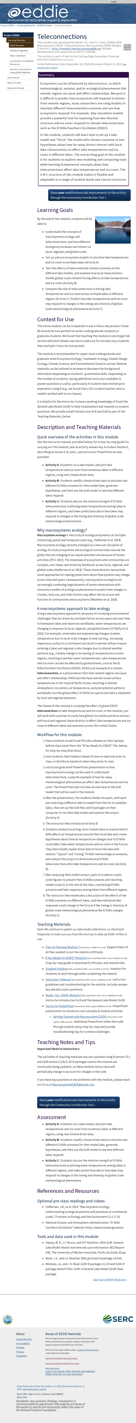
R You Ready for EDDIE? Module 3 (66, 958)
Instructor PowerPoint (60, 1006)
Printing (20, 1347)
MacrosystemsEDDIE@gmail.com (73, 1085)
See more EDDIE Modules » (110, 1280)
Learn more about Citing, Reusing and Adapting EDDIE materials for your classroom (70, 1373)
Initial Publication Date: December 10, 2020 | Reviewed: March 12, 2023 (81, 65)
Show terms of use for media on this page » (63, 1363)
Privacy (20, 1351)
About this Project (15, 88)
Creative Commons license (88, 1350)
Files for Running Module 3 (62, 947)
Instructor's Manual (58, 979)
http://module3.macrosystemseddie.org (76, 48)
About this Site (24, 1339)
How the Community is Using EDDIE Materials (21, 71)
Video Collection (18, 55)
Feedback (21, 1355)
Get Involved (13, 77)
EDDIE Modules (45, 25)
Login (114, 2)
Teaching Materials (26, 25)
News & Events (14, 82)
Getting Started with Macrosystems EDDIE (80, 1017)
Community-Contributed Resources (21, 62)
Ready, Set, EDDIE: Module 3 (64, 995)
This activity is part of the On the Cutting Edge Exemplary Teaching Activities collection (78, 57)
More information (52, 1368)
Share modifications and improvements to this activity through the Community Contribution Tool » (88, 195)
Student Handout (57, 969)
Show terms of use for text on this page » (62, 1358)
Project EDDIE (7, 25)
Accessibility (23, 1343)
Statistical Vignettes (19, 50)
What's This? (22, 1397)
